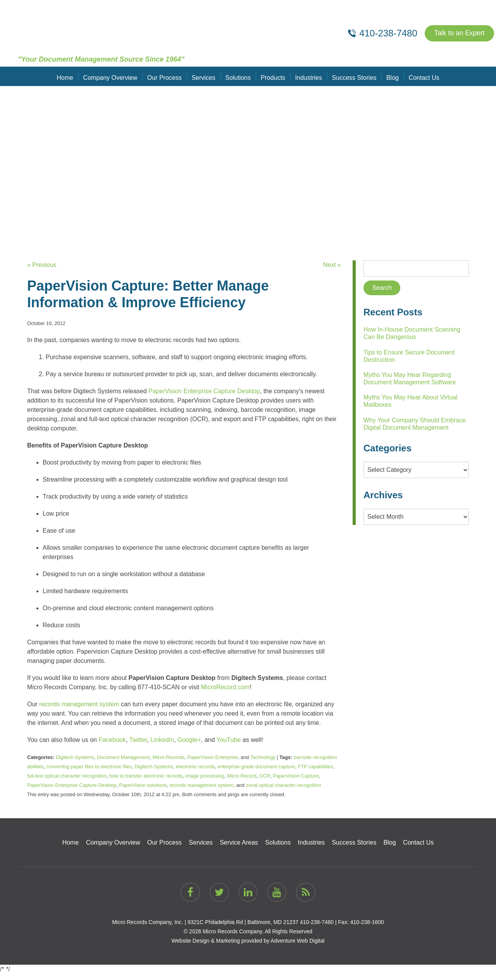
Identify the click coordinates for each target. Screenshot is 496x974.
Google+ (189, 740)
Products (272, 76)
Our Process (166, 76)
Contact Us (421, 76)
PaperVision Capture (296, 776)
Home (68, 76)
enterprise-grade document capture (256, 766)
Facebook (112, 740)
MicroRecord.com (225, 687)
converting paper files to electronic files (89, 766)
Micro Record (242, 776)
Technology (263, 757)
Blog (390, 76)
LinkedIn (162, 740)
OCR (264, 776)
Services (204, 76)
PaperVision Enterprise (212, 757)
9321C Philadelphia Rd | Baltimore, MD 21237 (243, 922)
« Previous (42, 265)
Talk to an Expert (458, 33)
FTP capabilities (315, 766)
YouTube (229, 740)
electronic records (195, 766)
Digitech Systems (75, 757)
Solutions (238, 76)
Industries (307, 76)
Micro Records (169, 757)
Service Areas (239, 842)
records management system (79, 704)
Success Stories (353, 76)
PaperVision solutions (143, 785)
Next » (332, 265)
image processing (204, 776)
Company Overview (112, 76)
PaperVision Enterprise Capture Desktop (204, 391)
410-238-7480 (317, 922)
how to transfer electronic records (146, 776)
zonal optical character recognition (283, 785)
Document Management (123, 757)
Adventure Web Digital (297, 941)
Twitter (138, 740)
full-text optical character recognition (67, 776)
